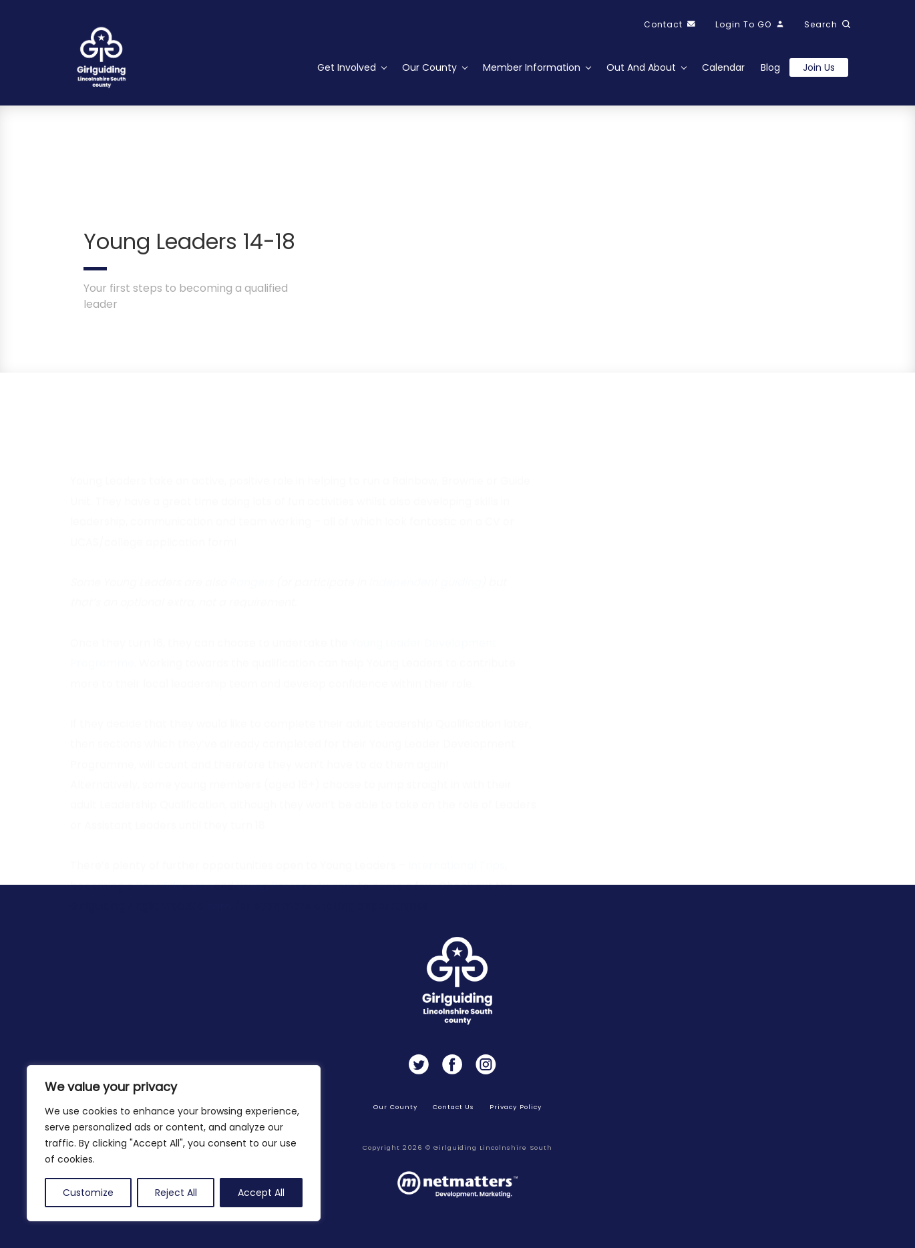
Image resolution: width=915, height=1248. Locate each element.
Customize (88, 1192)
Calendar (723, 67)
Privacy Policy (515, 1106)
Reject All (176, 1192)
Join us (819, 67)
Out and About (641, 67)
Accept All (261, 1192)
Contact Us (454, 1106)
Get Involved (346, 67)
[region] (174, 1143)
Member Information (531, 67)
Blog (770, 67)
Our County (429, 67)
